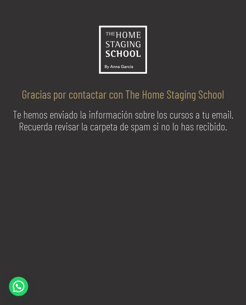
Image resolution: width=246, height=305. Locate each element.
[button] (18, 286)
